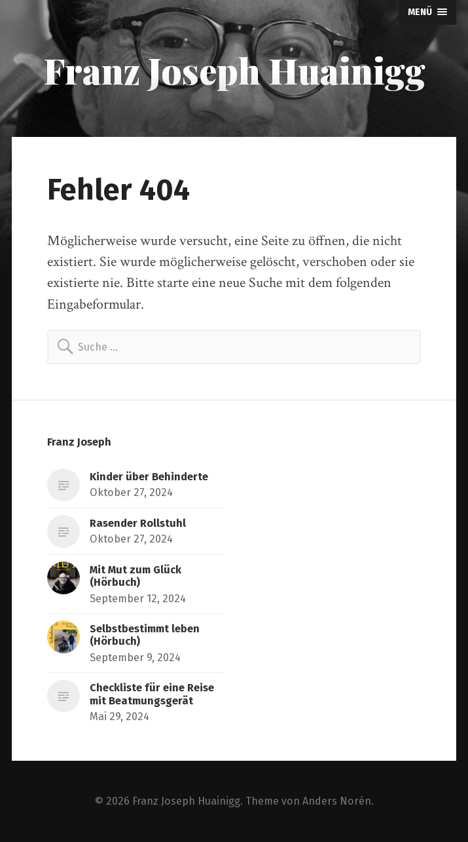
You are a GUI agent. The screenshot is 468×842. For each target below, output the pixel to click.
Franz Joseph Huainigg (234, 70)
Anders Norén (336, 801)
